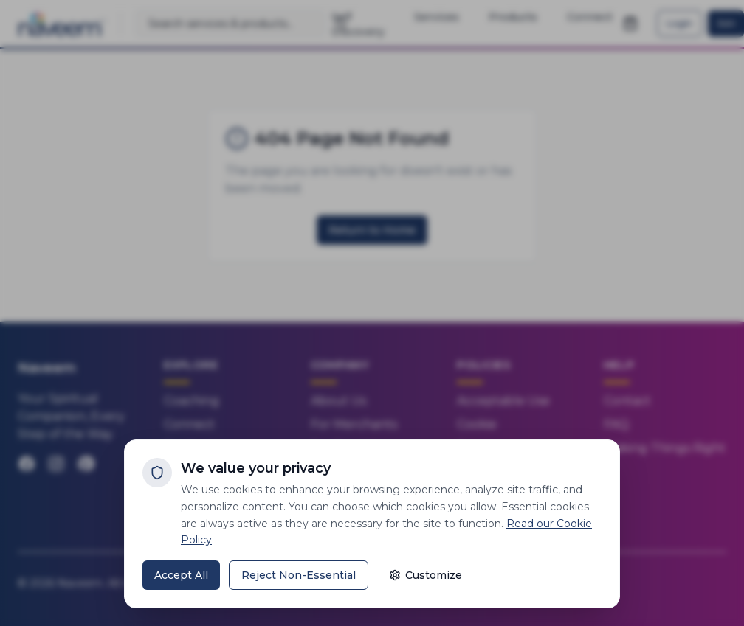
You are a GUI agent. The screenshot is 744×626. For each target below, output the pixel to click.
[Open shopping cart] (630, 23)
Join (726, 23)
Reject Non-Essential (298, 575)
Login (679, 23)
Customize (425, 575)
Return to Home (372, 230)
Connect (189, 424)
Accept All (181, 575)
